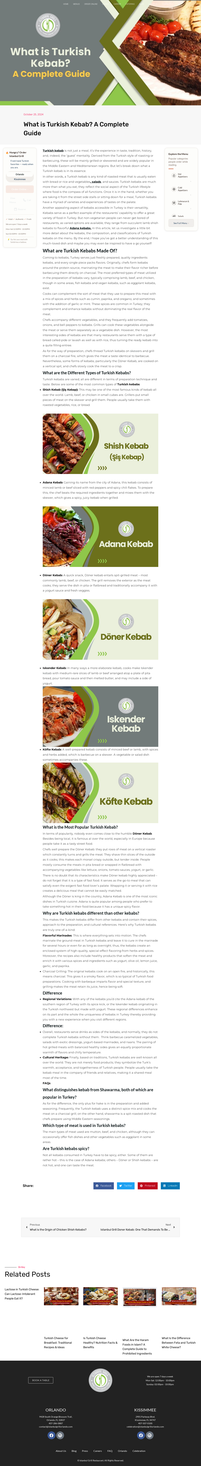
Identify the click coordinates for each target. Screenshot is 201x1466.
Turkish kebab (53, 150)
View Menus (12, 200)
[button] (103, 1185)
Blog (141, 4)
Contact (166, 4)
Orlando (20, 174)
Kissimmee (20, 179)
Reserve (20, 209)
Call (27, 200)
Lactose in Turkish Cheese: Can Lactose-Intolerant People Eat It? (22, 1294)
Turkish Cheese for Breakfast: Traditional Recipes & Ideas (58, 1342)
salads (96, 182)
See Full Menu (181, 223)
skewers (136, 351)
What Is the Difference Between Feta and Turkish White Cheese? (179, 1342)
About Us (153, 4)
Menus (76, 4)
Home (65, 4)
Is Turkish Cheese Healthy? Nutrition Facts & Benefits (100, 1342)
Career (117, 4)
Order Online (91, 4)
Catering (130, 4)
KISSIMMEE (145, 1409)
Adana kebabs (80, 228)
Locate (105, 4)
